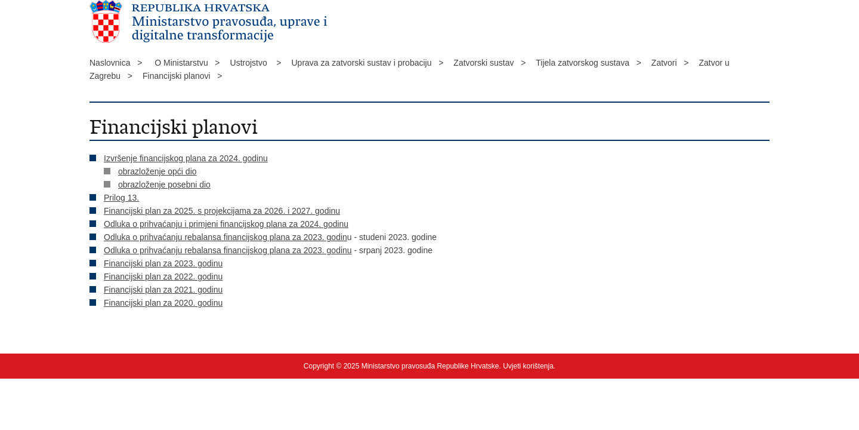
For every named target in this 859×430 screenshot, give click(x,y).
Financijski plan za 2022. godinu (163, 276)
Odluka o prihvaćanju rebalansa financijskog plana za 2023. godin (225, 237)
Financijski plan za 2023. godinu (163, 263)
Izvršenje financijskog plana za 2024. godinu (186, 158)
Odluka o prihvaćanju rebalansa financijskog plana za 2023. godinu (228, 250)
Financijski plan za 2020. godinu (163, 303)
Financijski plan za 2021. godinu (163, 289)
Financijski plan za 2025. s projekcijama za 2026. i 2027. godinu (222, 211)
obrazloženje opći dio (157, 171)
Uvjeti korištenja (528, 366)
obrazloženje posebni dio (164, 184)
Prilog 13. (121, 197)
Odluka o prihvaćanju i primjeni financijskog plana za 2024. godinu (226, 224)
